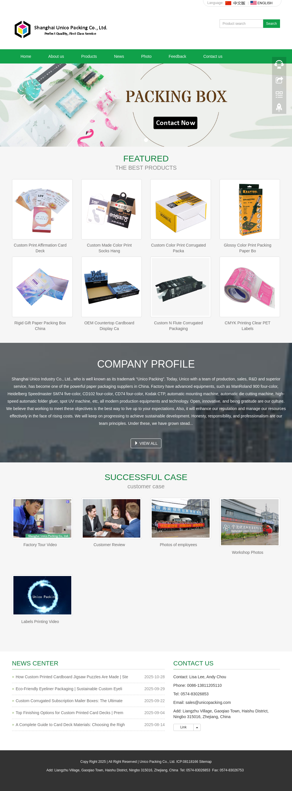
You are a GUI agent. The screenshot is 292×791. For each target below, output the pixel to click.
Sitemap (205, 762)
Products (89, 56)
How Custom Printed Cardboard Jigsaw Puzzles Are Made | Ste (72, 677)
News (119, 56)
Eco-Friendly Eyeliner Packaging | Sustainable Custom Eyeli (69, 689)
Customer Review (109, 544)
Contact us (212, 56)
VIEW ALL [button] (146, 443)
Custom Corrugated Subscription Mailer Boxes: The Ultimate (69, 700)
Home (26, 56)
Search (271, 24)
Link (183, 727)
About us (56, 56)
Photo (146, 56)
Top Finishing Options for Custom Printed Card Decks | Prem (69, 712)
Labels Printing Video (40, 621)
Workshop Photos (247, 552)
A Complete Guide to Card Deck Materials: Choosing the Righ (70, 724)
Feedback (177, 56)
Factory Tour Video (40, 544)
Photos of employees (178, 544)
